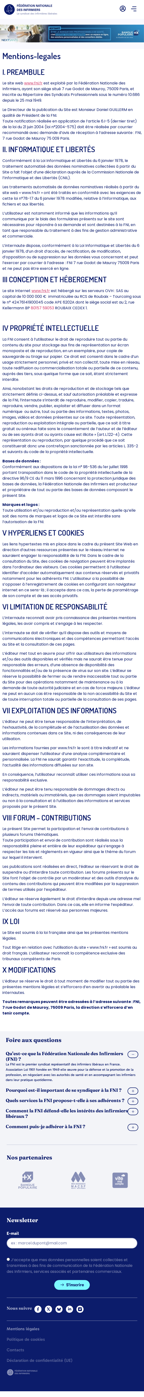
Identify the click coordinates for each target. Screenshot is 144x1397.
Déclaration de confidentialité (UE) (39, 1360)
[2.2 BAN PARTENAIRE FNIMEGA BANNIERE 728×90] (72, 41)
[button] (133, 9)
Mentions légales (23, 1329)
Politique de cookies (26, 1339)
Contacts (15, 1350)
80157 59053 (42, 308)
